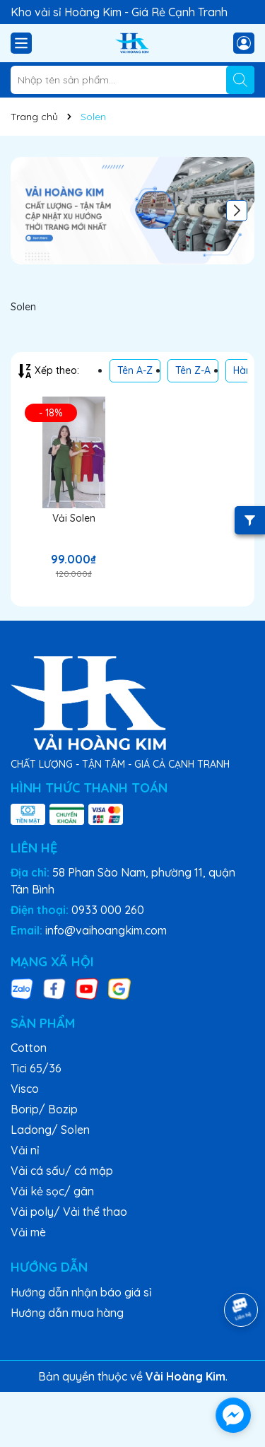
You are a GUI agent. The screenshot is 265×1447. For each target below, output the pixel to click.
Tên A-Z (135, 370)
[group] (132, 210)
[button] (236, 210)
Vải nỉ (25, 1150)
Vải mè (28, 1232)
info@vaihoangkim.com (106, 930)
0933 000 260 (107, 910)
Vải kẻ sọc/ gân (52, 1191)
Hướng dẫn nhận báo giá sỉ (81, 1292)
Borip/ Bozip (44, 1109)
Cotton (29, 1048)
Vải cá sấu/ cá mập (62, 1171)
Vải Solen (73, 518)
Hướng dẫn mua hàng (67, 1313)
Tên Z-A (193, 370)
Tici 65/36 (36, 1068)
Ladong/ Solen (50, 1130)
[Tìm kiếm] (240, 80)
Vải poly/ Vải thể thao (69, 1212)
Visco (25, 1089)
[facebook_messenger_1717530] (233, 1415)
